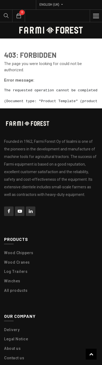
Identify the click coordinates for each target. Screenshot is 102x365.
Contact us (14, 358)
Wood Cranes (17, 262)
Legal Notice (16, 339)
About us (12, 348)
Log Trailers (15, 271)
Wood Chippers (18, 253)
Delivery (12, 330)
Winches (12, 281)
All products (15, 290)
